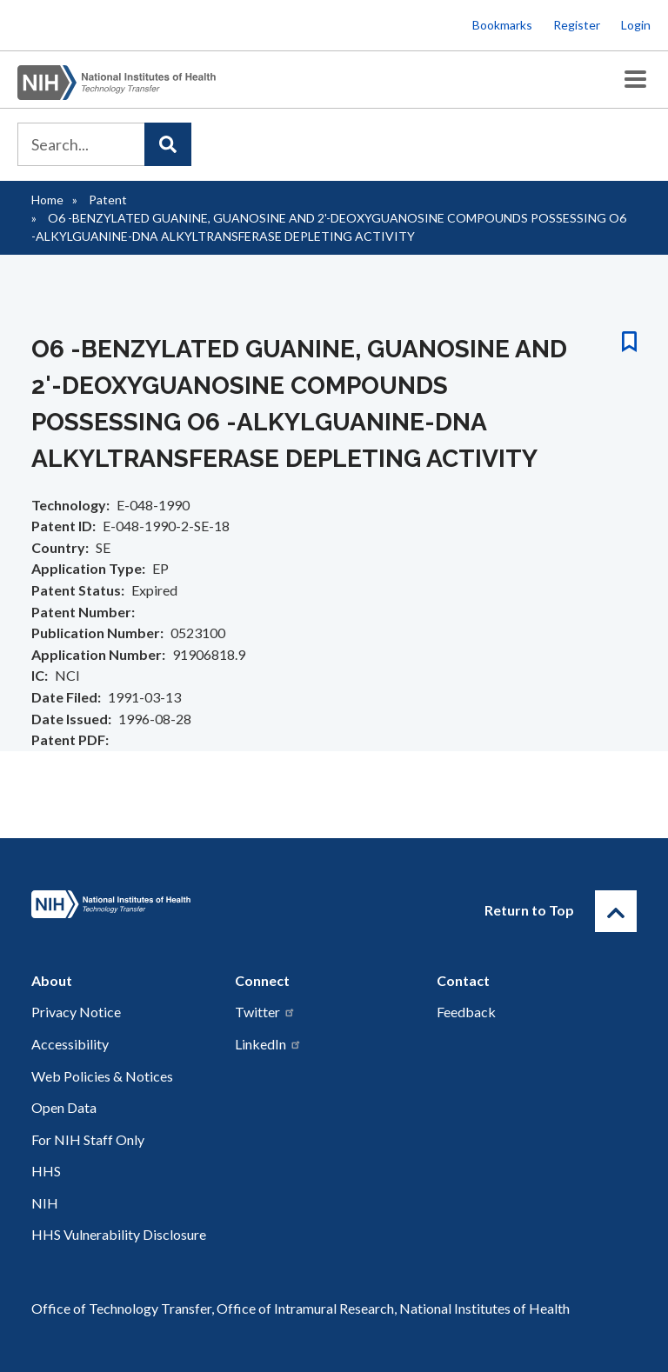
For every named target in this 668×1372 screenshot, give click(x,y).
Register (576, 24)
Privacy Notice (76, 1011)
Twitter (265, 1011)
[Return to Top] (616, 911)
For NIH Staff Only (87, 1139)
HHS (46, 1170)
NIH (44, 1203)
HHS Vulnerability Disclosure (118, 1234)
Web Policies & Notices (102, 1076)
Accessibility (70, 1044)
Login (636, 24)
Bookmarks (502, 24)
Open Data (64, 1107)
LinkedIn (268, 1044)
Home (47, 199)
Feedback (466, 1011)
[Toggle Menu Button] (635, 79)
